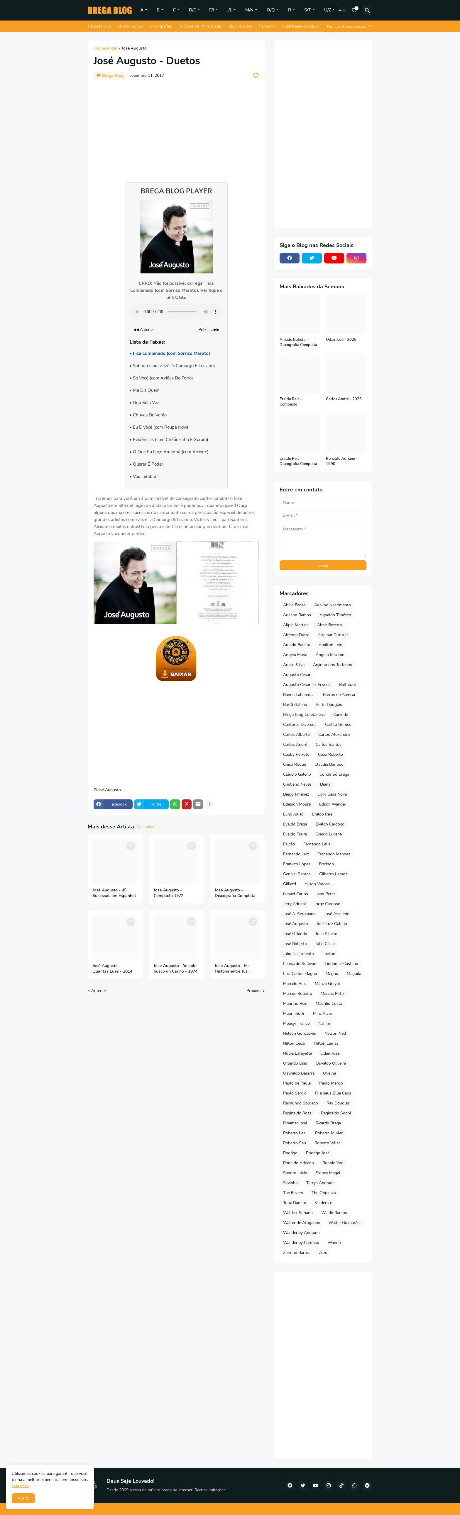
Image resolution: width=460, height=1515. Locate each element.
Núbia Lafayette (297, 1053)
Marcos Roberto (297, 993)
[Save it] (256, 75)
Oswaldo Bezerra (298, 1073)
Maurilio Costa (329, 1003)
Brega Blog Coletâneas (304, 714)
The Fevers (293, 1193)
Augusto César (296, 675)
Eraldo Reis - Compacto (291, 402)
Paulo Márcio (331, 1083)
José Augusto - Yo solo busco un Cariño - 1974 (175, 968)
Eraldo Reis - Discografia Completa (298, 461)
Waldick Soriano (298, 1213)
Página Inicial (99, 26)
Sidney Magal (328, 1173)
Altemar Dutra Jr (333, 635)
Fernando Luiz (296, 854)
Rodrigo (290, 1153)
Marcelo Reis (294, 983)
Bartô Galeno (295, 704)
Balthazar (347, 684)
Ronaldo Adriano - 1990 (342, 461)
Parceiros (267, 26)
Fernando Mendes (333, 854)
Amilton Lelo (330, 645)
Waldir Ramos (334, 1213)
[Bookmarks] (354, 10)
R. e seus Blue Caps (333, 1093)
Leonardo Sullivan (299, 963)
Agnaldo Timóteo (335, 615)
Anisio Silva (294, 665)
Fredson (326, 864)
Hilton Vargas (317, 884)
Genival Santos (297, 874)
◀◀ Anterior (143, 329)
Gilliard (289, 884)
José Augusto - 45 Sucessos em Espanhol (114, 893)
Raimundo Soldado (300, 1103)
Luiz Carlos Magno (300, 973)
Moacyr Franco (296, 1023)
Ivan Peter (326, 894)
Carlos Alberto (296, 734)
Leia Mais (20, 1486)
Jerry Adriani (294, 904)
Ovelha (329, 1073)
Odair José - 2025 (341, 339)
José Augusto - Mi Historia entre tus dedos (231, 968)
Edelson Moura (297, 804)
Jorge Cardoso (327, 904)
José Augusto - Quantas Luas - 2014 (112, 968)
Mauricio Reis (295, 1003)
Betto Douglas (329, 704)
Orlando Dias (295, 1063)
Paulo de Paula (297, 1083)
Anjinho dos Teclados (332, 665)
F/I (211, 10)
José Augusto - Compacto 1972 (168, 893)
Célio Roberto (330, 754)
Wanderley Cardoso (301, 1242)
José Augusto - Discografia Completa (235, 893)
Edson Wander (332, 804)
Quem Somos (130, 26)
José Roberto (295, 944)
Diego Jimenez (296, 794)
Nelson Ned (335, 1033)
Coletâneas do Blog (300, 26)
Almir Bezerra (329, 625)
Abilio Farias (294, 605)
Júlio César (325, 944)
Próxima (253, 990)
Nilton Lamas (326, 1043)
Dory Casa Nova (332, 794)
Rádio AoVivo (239, 26)
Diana (325, 784)
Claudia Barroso (329, 764)
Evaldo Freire (295, 834)
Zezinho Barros (296, 1252)
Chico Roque (294, 764)
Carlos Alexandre (334, 734)
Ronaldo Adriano (298, 1163)
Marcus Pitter (333, 993)
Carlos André (295, 744)
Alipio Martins (296, 625)
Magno (332, 973)
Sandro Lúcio (295, 1173)
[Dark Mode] (342, 10)
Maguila (354, 973)
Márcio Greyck (327, 983)
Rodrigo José (317, 1153)
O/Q (271, 10)
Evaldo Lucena (328, 834)
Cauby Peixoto (296, 754)
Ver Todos (145, 826)
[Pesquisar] (367, 10)
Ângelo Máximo (330, 655)
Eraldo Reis (322, 814)
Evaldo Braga (295, 824)
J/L (229, 10)
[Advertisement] (176, 128)
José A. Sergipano (299, 914)
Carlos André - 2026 (344, 399)
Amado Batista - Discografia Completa (298, 342)
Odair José (329, 1053)
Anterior (98, 990)
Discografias (161, 26)
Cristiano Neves (297, 784)
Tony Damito (294, 1203)
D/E (192, 10)
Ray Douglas (338, 1103)
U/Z (327, 10)
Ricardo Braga (328, 1123)
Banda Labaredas (298, 694)
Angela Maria (295, 655)
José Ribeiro (326, 934)
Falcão (289, 844)
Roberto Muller (329, 1133)
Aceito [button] (23, 1498)
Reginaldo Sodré (336, 1113)
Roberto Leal (295, 1133)
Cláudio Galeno (297, 774)
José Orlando (295, 934)
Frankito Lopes (296, 864)
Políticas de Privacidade (199, 26)
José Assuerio (336, 914)
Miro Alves (323, 1013)
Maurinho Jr (294, 1013)
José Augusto (134, 48)
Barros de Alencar (339, 694)
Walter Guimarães (345, 1222)
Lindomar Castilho (341, 963)
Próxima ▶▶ (209, 329)
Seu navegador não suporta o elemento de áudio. (176, 312)
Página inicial (105, 48)
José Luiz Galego (332, 924)
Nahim (324, 1023)
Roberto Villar (327, 1143)
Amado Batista (296, 645)
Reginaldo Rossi (297, 1113)
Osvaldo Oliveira (331, 1063)
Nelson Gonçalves (299, 1033)
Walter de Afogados (301, 1222)
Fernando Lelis (316, 844)
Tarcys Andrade (320, 1183)
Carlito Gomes (338, 724)
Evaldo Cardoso (330, 824)
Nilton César (294, 1043)
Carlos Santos (328, 744)
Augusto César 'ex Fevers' (307, 684)
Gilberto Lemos (333, 874)
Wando (334, 1242)
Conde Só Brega (334, 774)
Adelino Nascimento (332, 605)
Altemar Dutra (296, 635)
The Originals (324, 1193)
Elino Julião (293, 814)
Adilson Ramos (297, 615)
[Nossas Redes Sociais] (348, 26)
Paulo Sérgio (295, 1093)
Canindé (340, 714)
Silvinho (290, 1183)
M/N (249, 10)
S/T (307, 10)
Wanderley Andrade (301, 1232)
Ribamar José (295, 1123)
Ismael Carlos (295, 894)
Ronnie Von (333, 1163)
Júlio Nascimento (298, 953)
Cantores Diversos (300, 724)
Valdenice (323, 1203)
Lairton (328, 953)
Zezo (323, 1252)
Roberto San (294, 1143)
